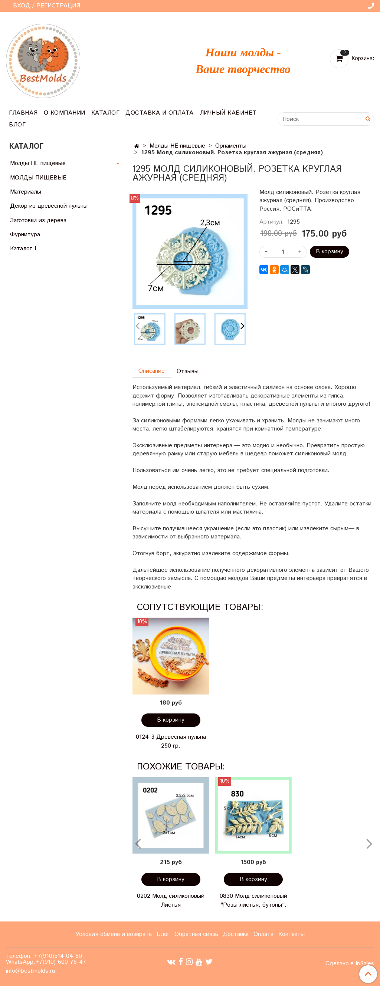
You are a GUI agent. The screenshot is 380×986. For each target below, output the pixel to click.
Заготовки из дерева (38, 220)
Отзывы (188, 371)
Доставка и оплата (159, 113)
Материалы (25, 192)
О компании (64, 113)
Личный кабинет (228, 113)
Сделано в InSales (349, 964)
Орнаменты (230, 146)
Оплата (263, 934)
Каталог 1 (23, 248)
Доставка (236, 934)
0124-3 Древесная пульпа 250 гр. (171, 741)
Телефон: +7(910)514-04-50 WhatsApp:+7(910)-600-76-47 (46, 959)
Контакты (291, 934)
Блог (17, 125)
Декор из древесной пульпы (49, 206)
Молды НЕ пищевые (177, 146)
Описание (151, 371)
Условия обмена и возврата (113, 934)
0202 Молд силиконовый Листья (170, 900)
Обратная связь (196, 934)
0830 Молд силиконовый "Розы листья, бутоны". (253, 900)
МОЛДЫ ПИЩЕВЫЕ (38, 178)
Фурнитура (25, 234)
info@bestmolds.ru (30, 971)
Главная (23, 113)
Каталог (105, 113)
